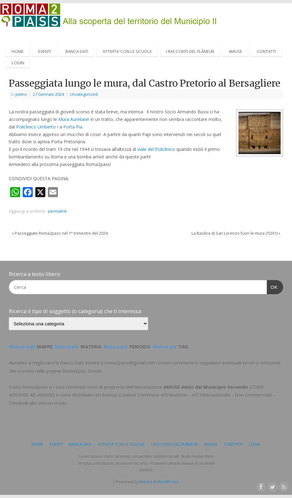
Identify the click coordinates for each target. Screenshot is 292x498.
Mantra (145, 481)
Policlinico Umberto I (37, 127)
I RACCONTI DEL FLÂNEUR (190, 51)
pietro (21, 94)
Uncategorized (84, 94)
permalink (57, 211)
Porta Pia (72, 127)
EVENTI (44, 51)
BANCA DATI (77, 51)
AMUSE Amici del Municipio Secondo (205, 387)
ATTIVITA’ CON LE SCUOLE (127, 51)
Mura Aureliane (73, 119)
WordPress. (168, 481)
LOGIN (18, 63)
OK (272, 286)
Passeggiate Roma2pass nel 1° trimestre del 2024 (60, 233)
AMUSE (235, 51)
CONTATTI (266, 51)
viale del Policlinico (156, 149)
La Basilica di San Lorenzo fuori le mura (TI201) (236, 233)
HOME (18, 51)
